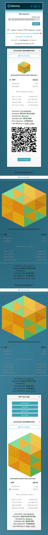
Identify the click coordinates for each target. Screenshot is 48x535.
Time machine (24, 56)
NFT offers (25, 415)
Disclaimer (33, 40)
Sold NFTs (24, 407)
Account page (24, 160)
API (12, 40)
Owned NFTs (24, 403)
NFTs (16, 40)
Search (36, 24)
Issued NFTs (25, 411)
